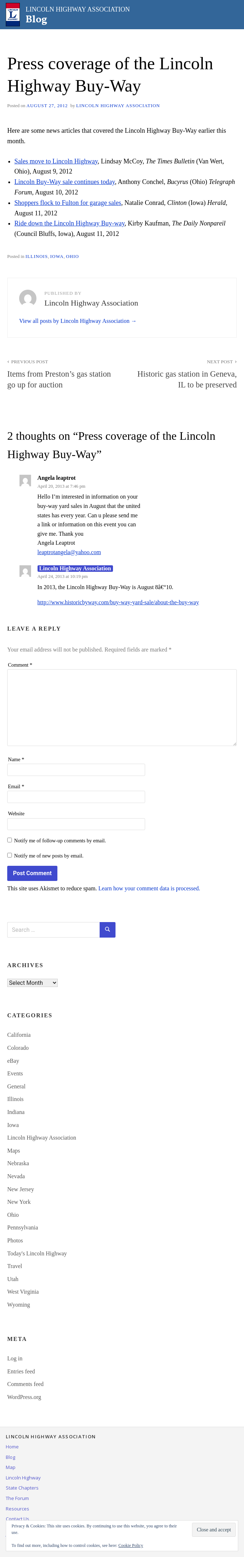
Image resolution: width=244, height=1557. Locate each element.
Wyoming (18, 1305)
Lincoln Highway (23, 1477)
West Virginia (23, 1292)
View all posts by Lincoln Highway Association (75, 321)
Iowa (57, 256)
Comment (20, 665)
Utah (12, 1279)
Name (16, 759)
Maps (13, 1151)
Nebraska (18, 1163)
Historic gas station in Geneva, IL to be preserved (183, 373)
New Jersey (20, 1189)
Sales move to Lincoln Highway (56, 161)
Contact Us (17, 1519)
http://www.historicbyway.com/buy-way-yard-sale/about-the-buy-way (118, 602)
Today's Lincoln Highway (37, 1253)
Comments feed (25, 1384)
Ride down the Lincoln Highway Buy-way (69, 223)
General (16, 1086)
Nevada (16, 1176)
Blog (10, 1457)
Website (16, 813)
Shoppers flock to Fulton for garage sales (67, 202)
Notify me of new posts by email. (48, 856)
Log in (14, 1358)
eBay (13, 1061)
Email (16, 786)
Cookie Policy (130, 1545)
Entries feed (21, 1371)
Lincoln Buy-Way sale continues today (64, 181)
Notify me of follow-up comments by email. (60, 840)
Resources (17, 1508)
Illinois (36, 256)
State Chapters (22, 1487)
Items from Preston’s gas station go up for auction (60, 373)
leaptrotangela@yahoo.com (69, 552)
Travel (14, 1266)
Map (11, 1467)
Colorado (18, 1048)
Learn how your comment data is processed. (149, 888)
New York (19, 1202)
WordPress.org (24, 1397)
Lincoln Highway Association (118, 105)
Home (12, 1446)
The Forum (17, 1498)
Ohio (72, 256)
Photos (15, 1240)
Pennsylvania (22, 1227)
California (19, 1035)
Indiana (16, 1112)
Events (15, 1073)
